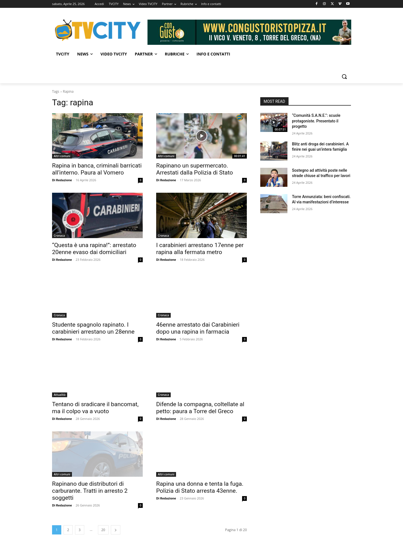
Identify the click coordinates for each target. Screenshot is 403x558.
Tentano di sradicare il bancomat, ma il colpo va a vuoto (95, 408)
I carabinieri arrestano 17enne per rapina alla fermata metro (199, 248)
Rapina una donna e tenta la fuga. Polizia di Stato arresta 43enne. (199, 487)
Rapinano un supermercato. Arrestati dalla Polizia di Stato (194, 169)
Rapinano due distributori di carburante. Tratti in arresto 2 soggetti (90, 490)
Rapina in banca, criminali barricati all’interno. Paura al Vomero (97, 169)
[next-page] (115, 529)
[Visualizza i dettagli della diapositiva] (249, 32)
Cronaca (59, 236)
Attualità (59, 395)
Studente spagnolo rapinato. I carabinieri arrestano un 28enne (93, 328)
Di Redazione (62, 180)
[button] (344, 76)
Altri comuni (62, 156)
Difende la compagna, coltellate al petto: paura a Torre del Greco (200, 408)
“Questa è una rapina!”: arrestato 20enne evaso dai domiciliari (94, 248)
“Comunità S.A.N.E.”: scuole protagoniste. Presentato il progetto (316, 121)
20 (103, 529)
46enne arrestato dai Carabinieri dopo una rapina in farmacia (198, 328)
